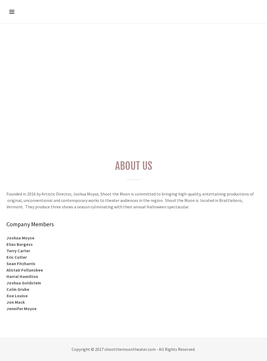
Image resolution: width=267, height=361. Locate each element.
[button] (35, 11)
